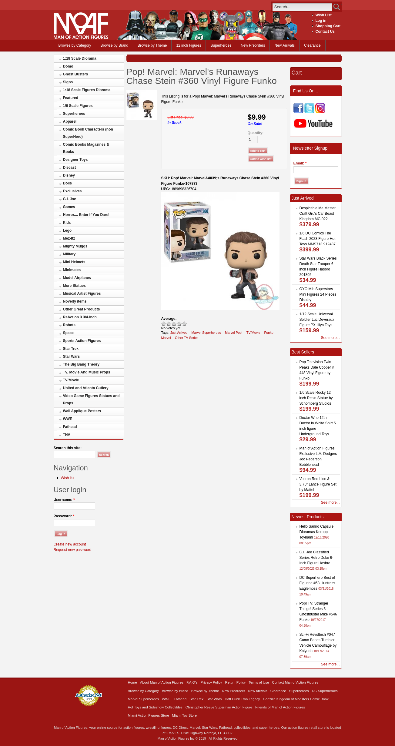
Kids (67, 222)
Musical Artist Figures (82, 293)
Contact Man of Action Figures (295, 682)
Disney (69, 175)
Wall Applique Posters (82, 411)
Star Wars (71, 356)
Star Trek (71, 348)
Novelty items (75, 301)
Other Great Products (81, 309)
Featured (71, 98)
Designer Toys (75, 159)
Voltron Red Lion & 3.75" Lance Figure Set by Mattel (318, 484)
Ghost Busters (75, 74)
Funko (268, 332)
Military (69, 254)
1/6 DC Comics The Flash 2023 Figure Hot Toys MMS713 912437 (318, 238)
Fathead (70, 427)
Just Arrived (179, 332)
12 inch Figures (188, 45)
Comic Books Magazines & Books (86, 148)
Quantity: (256, 133)
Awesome (184, 323)
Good (174, 323)
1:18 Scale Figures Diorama (87, 90)
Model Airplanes (77, 278)
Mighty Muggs (75, 246)
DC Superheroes (325, 691)
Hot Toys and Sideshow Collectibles (155, 707)
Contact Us (325, 31)
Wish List (324, 15)
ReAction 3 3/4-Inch (80, 317)
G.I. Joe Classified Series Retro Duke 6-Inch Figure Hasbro (316, 557)
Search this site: (68, 448)
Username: (64, 500)
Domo (68, 66)
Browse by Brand (114, 45)
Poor (163, 323)
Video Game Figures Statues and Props (91, 399)
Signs (68, 82)
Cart (297, 73)
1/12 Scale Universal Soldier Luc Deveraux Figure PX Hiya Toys (317, 319)
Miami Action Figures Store (148, 715)
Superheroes (220, 45)
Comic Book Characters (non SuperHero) (88, 133)
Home (132, 682)
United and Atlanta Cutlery (86, 388)
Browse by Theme (152, 45)
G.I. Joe (69, 199)
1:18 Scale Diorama (79, 58)
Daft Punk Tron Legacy (242, 699)
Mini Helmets (74, 262)
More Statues (74, 285)
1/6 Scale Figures (78, 106)
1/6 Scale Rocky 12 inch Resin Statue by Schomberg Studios (316, 398)
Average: (169, 319)
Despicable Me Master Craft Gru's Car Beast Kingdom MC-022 (318, 213)
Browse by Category (75, 45)
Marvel (166, 338)
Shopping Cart (328, 26)
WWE (67, 419)
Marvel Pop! (234, 332)
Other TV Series (186, 338)
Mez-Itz (69, 238)
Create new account (70, 544)
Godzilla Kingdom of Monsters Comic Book (296, 699)
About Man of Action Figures (161, 682)
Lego (67, 230)
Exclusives (72, 191)
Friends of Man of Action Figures (280, 707)
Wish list (68, 478)
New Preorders (253, 45)
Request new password (73, 550)
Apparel (70, 121)
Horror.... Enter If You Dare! (86, 215)
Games (69, 207)
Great (179, 323)
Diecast (69, 167)
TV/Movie (71, 380)
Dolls (67, 183)
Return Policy (235, 682)
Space (68, 333)
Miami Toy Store (184, 715)
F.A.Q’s (192, 682)
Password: (64, 516)
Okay (169, 323)
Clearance (312, 45)
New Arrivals (284, 45)
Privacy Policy (211, 682)
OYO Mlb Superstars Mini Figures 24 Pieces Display (318, 294)
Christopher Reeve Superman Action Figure (219, 707)
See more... (330, 338)
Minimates (72, 270)
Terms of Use (259, 682)
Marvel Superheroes (206, 332)
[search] (302, 7)
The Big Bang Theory (81, 364)
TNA (67, 435)
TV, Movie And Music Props (86, 372)
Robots (69, 325)
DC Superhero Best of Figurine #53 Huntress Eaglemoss (317, 583)
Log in (321, 20)
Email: (300, 163)
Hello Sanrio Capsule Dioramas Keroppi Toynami (317, 531)
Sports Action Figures (82, 341)
